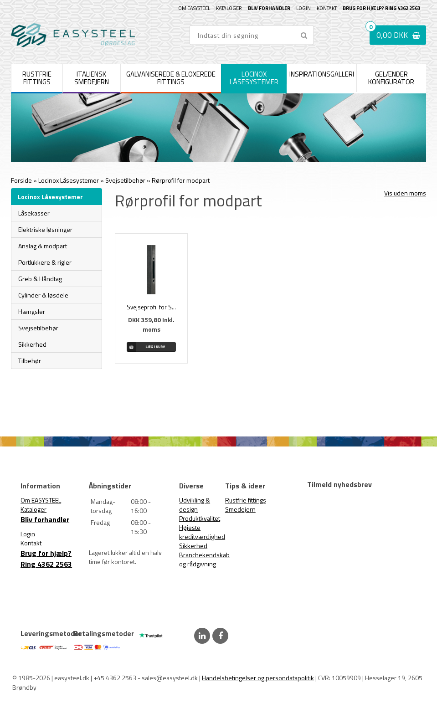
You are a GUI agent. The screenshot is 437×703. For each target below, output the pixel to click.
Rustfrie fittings (245, 500)
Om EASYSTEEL (194, 8)
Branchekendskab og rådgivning (204, 559)
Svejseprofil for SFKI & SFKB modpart (151, 307)
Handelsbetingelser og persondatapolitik (258, 677)
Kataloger (229, 8)
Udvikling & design (194, 504)
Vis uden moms (405, 193)
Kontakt (327, 8)
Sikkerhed (193, 545)
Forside (21, 180)
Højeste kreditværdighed (202, 532)
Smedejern (240, 509)
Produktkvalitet (199, 518)
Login (303, 8)
